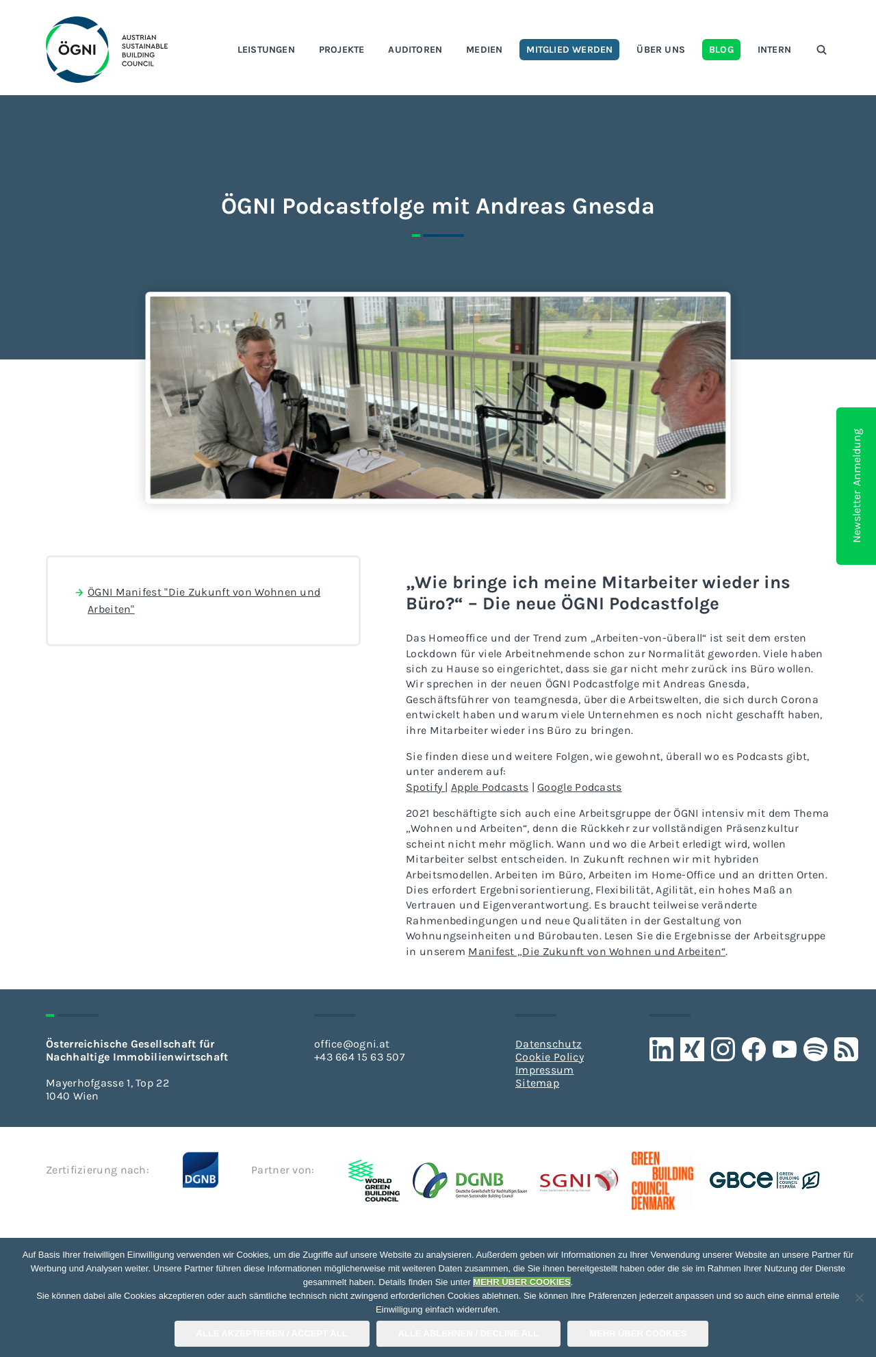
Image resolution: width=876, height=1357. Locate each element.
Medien (484, 49)
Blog (721, 49)
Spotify (425, 787)
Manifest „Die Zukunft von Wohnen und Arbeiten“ (596, 951)
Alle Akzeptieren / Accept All (272, 1333)
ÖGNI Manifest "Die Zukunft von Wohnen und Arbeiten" (197, 599)
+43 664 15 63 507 (359, 1056)
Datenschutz (548, 1043)
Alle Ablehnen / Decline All (468, 1333)
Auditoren (415, 49)
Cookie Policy (549, 1056)
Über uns (660, 49)
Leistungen (266, 49)
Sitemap (537, 1082)
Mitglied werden (569, 49)
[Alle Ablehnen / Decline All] (859, 1297)
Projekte (342, 49)
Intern (774, 49)
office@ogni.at (351, 1043)
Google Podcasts (579, 787)
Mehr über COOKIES (637, 1333)
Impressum (544, 1069)
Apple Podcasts (489, 787)
